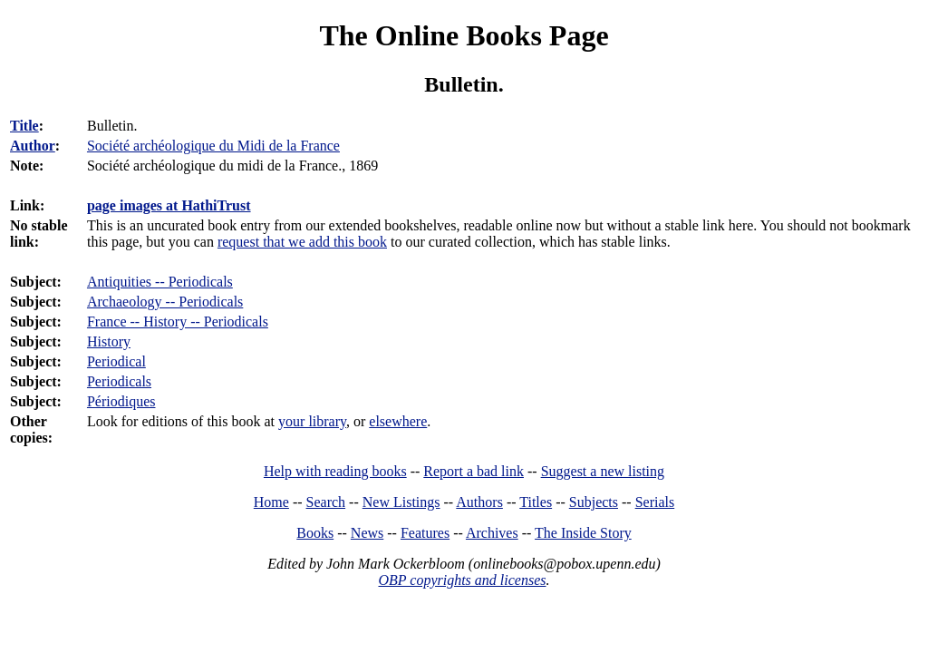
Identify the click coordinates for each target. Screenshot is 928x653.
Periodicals (119, 381)
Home (271, 502)
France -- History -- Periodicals (177, 321)
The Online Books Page (463, 35)
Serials (655, 502)
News (367, 533)
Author (32, 145)
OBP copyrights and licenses (462, 580)
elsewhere (398, 421)
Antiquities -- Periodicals (160, 281)
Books (315, 533)
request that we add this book (302, 241)
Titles (535, 502)
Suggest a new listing (602, 471)
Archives (492, 533)
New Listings (401, 502)
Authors (479, 502)
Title (24, 125)
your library (312, 421)
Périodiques (121, 401)
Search (326, 502)
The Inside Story (583, 533)
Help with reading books (335, 471)
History (108, 341)
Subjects (593, 502)
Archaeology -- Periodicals (165, 301)
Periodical (116, 361)
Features (425, 533)
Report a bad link (473, 471)
